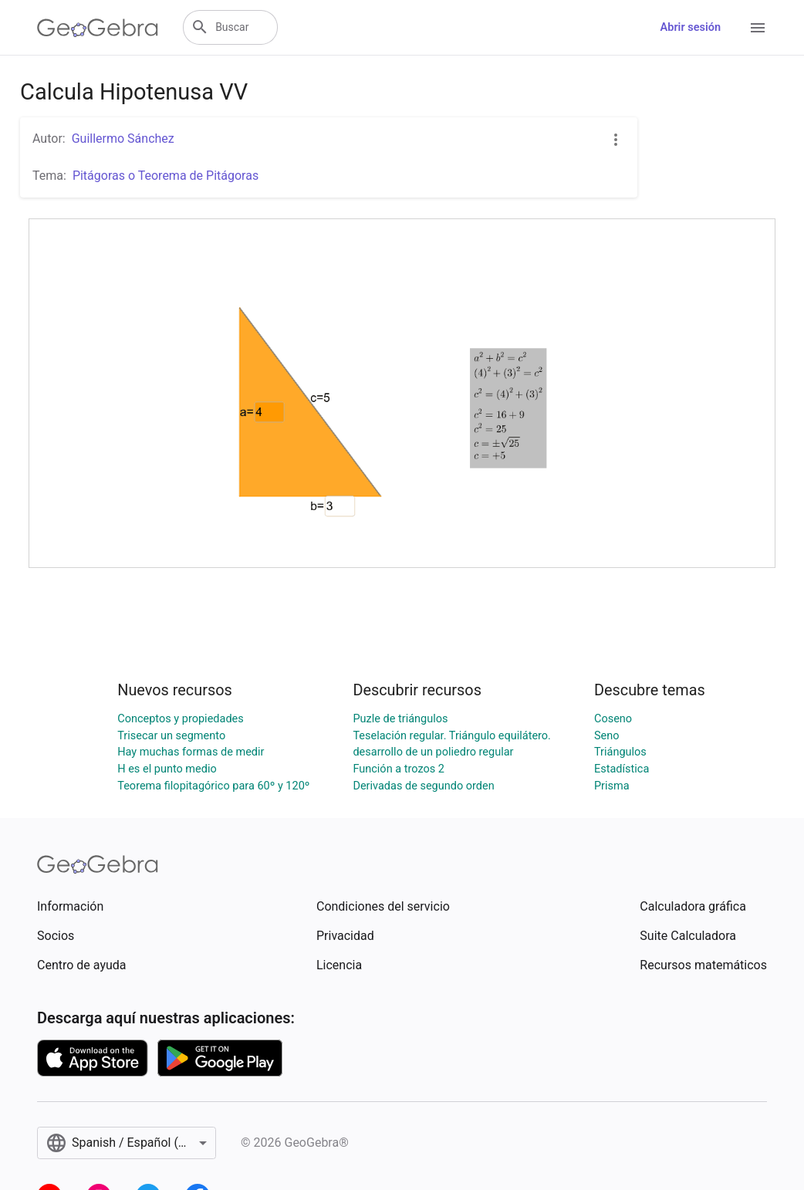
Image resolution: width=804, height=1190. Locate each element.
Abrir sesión (690, 27)
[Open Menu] (757, 28)
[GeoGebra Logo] (97, 28)
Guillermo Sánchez (123, 138)
